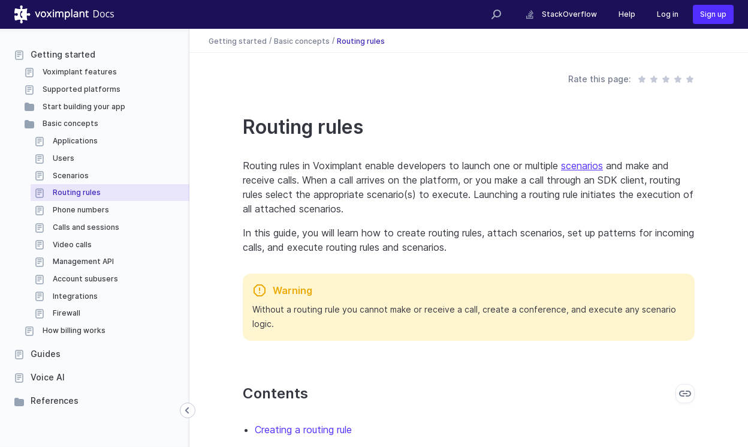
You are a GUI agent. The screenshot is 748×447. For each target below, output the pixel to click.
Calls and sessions (85, 227)
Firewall (65, 312)
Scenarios (70, 175)
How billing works (73, 330)
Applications (74, 140)
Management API (82, 261)
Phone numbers (80, 209)
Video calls (71, 244)
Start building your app (83, 106)
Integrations (74, 296)
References (55, 400)
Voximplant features (79, 71)
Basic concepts (69, 123)
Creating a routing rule (303, 430)
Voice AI (48, 377)
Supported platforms (80, 89)
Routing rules (76, 192)
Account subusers (84, 278)
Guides (46, 354)
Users (62, 158)
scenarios (582, 166)
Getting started (63, 54)
